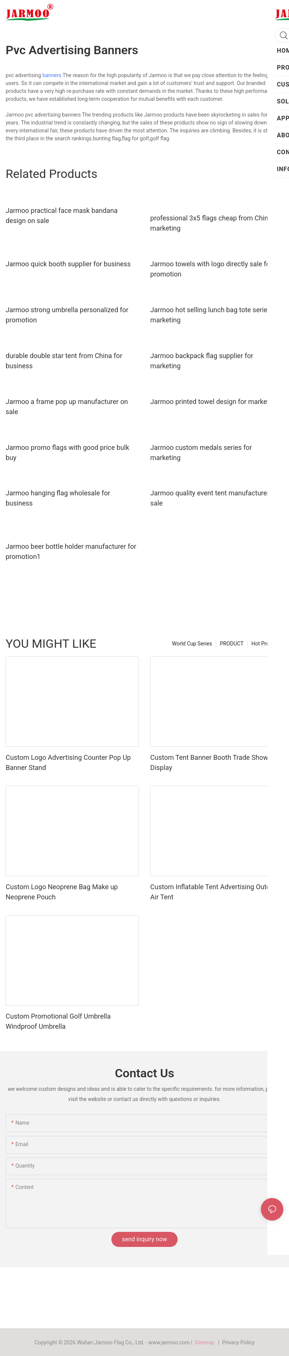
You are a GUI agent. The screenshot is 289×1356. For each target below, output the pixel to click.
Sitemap (205, 1342)
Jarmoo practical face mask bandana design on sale (61, 216)
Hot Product (265, 644)
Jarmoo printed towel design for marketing (214, 401)
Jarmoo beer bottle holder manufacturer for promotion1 (71, 551)
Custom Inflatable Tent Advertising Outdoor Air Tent (215, 892)
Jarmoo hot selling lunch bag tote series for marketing (215, 315)
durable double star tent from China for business (64, 361)
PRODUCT (231, 644)
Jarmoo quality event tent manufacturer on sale (214, 498)
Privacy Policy (238, 1342)
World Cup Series (192, 644)
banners (52, 75)
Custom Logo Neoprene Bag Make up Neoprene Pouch (62, 892)
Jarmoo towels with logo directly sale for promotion (211, 269)
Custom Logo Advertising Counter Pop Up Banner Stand (68, 762)
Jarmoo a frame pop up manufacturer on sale (67, 407)
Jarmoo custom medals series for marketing (201, 452)
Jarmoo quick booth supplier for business (68, 264)
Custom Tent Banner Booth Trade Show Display (209, 762)
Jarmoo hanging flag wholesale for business (58, 498)
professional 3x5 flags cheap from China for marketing (216, 223)
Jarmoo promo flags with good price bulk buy (67, 452)
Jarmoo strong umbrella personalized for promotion (67, 315)
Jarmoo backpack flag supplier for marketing (201, 361)
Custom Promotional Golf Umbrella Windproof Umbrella (58, 1021)
